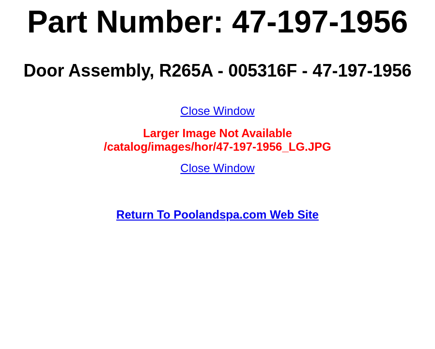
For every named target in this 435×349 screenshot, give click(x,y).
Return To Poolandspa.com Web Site (217, 214)
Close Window (217, 110)
